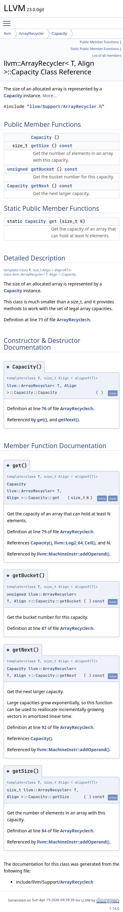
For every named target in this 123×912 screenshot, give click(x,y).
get (53, 221)
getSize (40, 145)
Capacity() (41, 543)
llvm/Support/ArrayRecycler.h (66, 107)
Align (70, 385)
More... (49, 95)
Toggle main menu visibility (8, 21)
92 (44, 727)
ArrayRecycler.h (73, 320)
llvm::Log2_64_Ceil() (74, 543)
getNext (40, 186)
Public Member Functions (99, 42)
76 (44, 408)
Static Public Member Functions (94, 49)
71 (40, 320)
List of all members (106, 55)
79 (44, 532)
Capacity (59, 33)
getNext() (68, 420)
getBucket (42, 169)
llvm (7, 33)
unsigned (17, 169)
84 (44, 831)
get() (42, 420)
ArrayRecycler (31, 33)
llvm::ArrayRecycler (29, 385)
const (65, 145)
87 (44, 628)
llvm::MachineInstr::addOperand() (73, 554)
